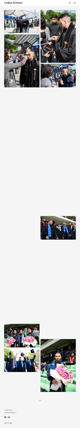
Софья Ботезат (13, 3)
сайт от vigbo (8, 423)
